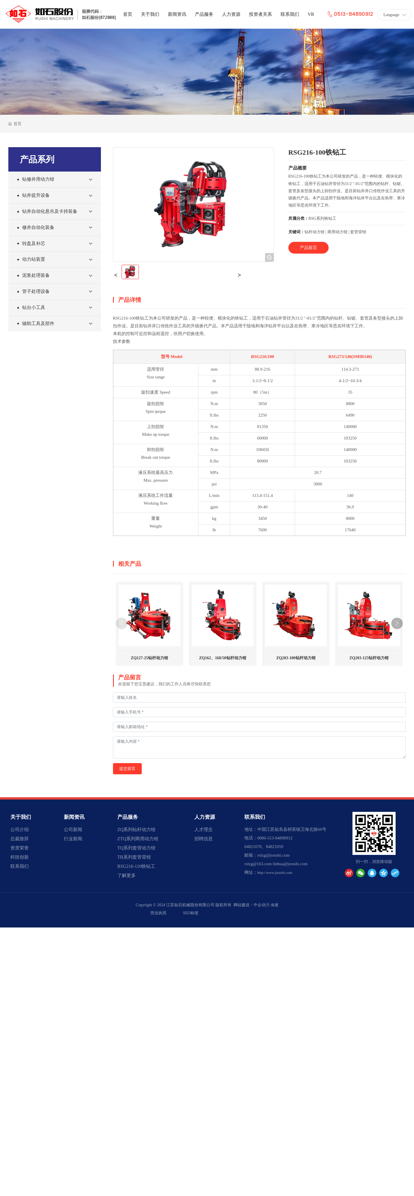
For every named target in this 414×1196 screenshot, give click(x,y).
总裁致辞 (19, 838)
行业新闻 (73, 838)
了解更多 (126, 875)
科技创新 (19, 857)
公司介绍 (19, 829)
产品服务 (127, 817)
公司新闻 (73, 829)
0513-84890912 (350, 14)
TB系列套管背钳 (134, 857)
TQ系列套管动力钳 (136, 847)
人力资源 (204, 817)
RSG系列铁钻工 (322, 218)
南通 (274, 905)
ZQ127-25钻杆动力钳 (149, 658)
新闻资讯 (74, 817)
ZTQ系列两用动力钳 (137, 838)
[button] (397, 623)
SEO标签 (191, 913)
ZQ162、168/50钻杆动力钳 (222, 658)
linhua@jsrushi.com (290, 863)
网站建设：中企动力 (251, 905)
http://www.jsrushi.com (274, 872)
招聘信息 (203, 838)
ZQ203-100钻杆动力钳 (296, 658)
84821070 (253, 846)
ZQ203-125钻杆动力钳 (369, 658)
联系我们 (19, 866)
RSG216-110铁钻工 (136, 866)
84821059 (274, 846)
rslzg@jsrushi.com (273, 855)
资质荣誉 (19, 847)
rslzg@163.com (258, 863)
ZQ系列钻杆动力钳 (136, 829)
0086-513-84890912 (275, 838)
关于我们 (20, 817)
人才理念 (203, 829)
